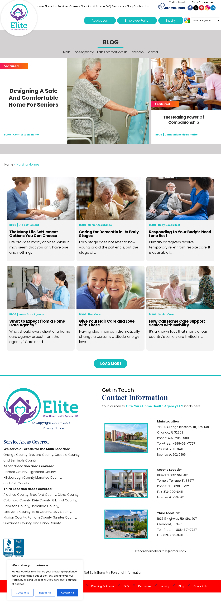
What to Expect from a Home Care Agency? (37, 323)
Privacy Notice (54, 428)
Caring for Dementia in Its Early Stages (109, 234)
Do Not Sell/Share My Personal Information (110, 572)
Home (8, 164)
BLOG (7, 134)
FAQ (125, 585)
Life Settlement (28, 225)
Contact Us (196, 585)
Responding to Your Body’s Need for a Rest (180, 234)
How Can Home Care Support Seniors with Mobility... (177, 323)
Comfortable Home (26, 134)
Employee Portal (137, 20)
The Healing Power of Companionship (183, 120)
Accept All (67, 592)
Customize (22, 592)
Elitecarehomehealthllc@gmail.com (160, 551)
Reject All (45, 592)
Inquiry (171, 20)
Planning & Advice (102, 585)
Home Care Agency (31, 314)
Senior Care (166, 314)
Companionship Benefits (181, 134)
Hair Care (94, 314)
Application (100, 20)
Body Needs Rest (169, 225)
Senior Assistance (100, 225)
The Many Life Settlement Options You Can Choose (33, 234)
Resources (143, 585)
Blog (12, 225)
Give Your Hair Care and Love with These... (106, 323)
